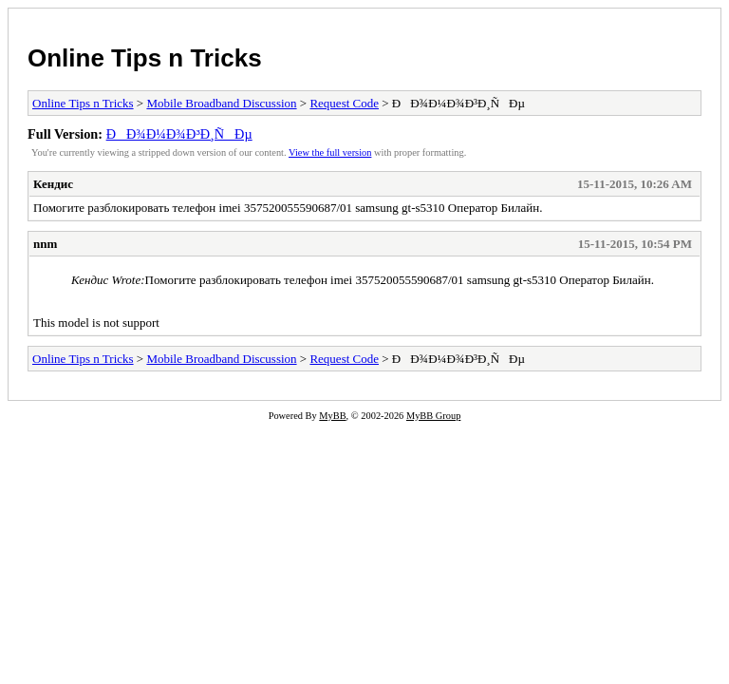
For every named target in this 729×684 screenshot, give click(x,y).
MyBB (332, 415)
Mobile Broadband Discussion (221, 103)
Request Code (344, 103)
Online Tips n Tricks (145, 58)
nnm (45, 244)
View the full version (330, 152)
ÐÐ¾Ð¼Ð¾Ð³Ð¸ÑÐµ (179, 134)
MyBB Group (433, 415)
